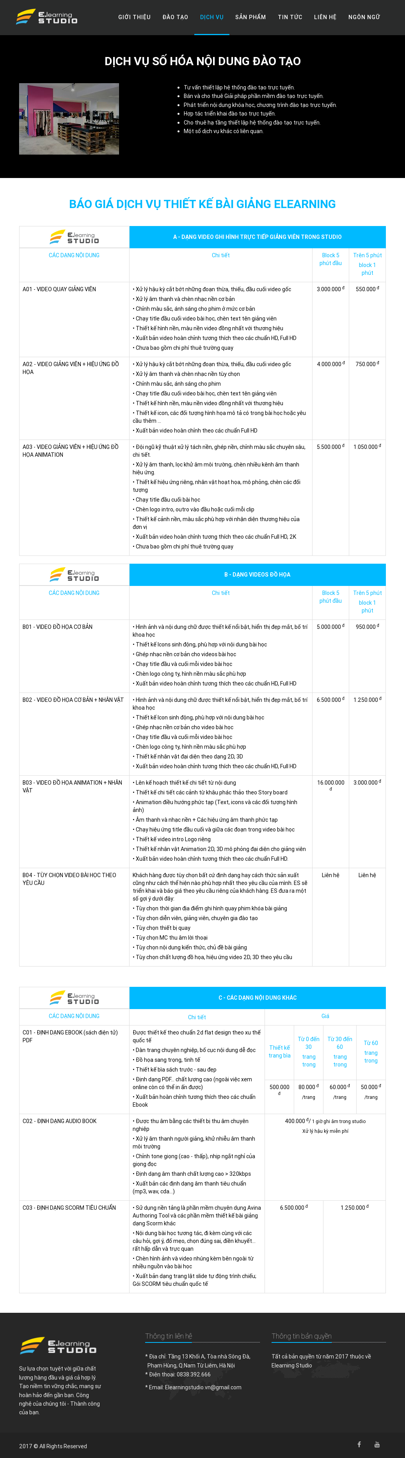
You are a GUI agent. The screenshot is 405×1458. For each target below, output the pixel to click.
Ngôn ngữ (364, 17)
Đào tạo (175, 17)
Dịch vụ (212, 17)
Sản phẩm (250, 17)
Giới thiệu (134, 17)
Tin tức (290, 17)
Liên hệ (325, 17)
